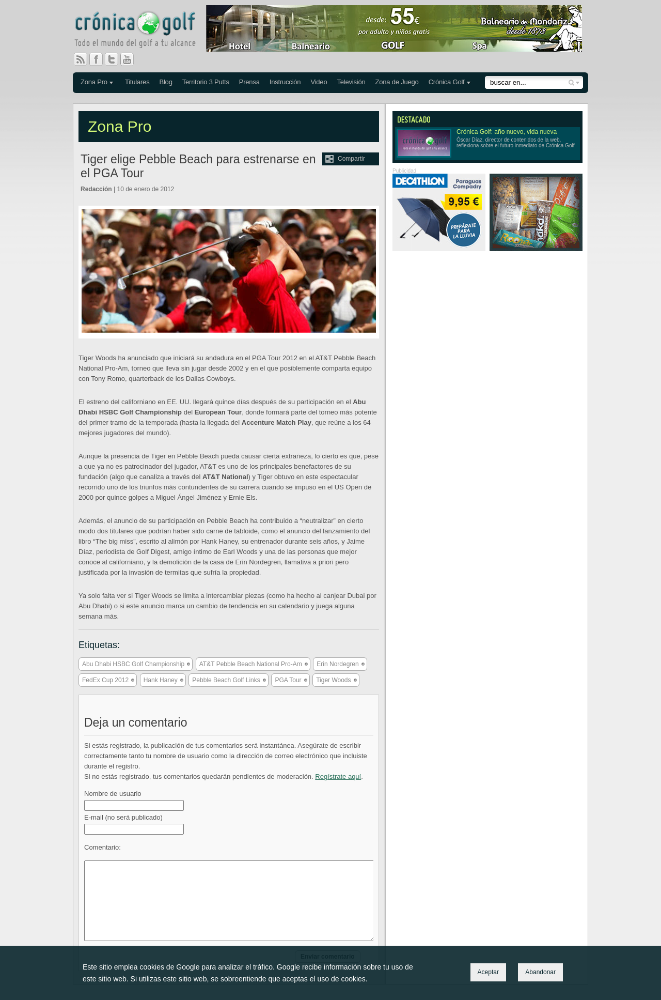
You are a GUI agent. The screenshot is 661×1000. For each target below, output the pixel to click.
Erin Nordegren (337, 664)
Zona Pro (94, 82)
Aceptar (488, 972)
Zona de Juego (397, 82)
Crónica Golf (447, 82)
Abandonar (540, 972)
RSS (80, 59)
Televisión (351, 82)
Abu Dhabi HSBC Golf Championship (133, 664)
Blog (165, 82)
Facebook (100, 59)
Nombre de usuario (112, 793)
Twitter (116, 59)
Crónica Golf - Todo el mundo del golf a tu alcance (142, 31)
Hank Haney (161, 680)
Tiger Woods (333, 680)
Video (318, 82)
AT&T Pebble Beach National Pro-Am (250, 664)
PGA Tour (288, 680)
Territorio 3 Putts (205, 82)
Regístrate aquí (338, 776)
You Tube (131, 59)
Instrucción (285, 82)
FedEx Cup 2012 (105, 680)
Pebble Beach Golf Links (226, 680)
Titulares (137, 82)
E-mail (123, 817)
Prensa (249, 82)
